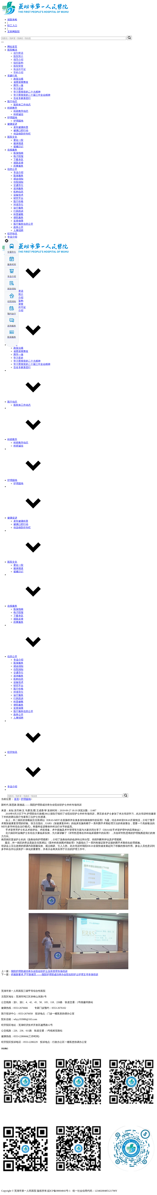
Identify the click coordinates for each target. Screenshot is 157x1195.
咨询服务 (18, 188)
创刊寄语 (18, 53)
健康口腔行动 (20, 130)
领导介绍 (18, 59)
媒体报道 (18, 143)
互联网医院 (13, 31)
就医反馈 (18, 162)
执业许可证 (19, 69)
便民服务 (18, 217)
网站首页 (12, 46)
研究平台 (18, 198)
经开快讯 (12, 233)
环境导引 (18, 204)
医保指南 (18, 153)
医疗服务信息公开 (23, 224)
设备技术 (18, 195)
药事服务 (18, 166)
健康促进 (12, 124)
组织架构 (18, 62)
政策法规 (18, 79)
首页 (16, 799)
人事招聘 (18, 230)
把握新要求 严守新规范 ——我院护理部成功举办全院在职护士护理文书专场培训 (54, 974)
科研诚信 (18, 114)
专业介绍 (18, 172)
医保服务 (18, 175)
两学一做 (18, 85)
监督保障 (18, 220)
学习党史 (18, 88)
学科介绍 (18, 72)
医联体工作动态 (22, 104)
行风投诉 (18, 211)
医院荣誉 (18, 66)
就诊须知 (18, 178)
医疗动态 (12, 101)
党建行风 (12, 75)
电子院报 (18, 156)
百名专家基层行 (22, 98)
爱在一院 (18, 140)
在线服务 (12, 149)
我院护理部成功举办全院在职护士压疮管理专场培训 (39, 971)
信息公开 (12, 169)
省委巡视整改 (20, 82)
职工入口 (12, 25)
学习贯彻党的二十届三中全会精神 (31, 95)
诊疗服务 (18, 208)
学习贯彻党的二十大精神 (26, 91)
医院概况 (12, 50)
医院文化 (12, 137)
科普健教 (18, 214)
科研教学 (12, 108)
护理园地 (12, 117)
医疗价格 (18, 201)
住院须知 (18, 182)
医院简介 (18, 56)
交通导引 (18, 185)
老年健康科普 (20, 127)
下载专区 (18, 159)
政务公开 (18, 227)
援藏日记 (18, 146)
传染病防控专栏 (22, 133)
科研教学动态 (20, 111)
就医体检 (12, 19)
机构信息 (18, 191)
